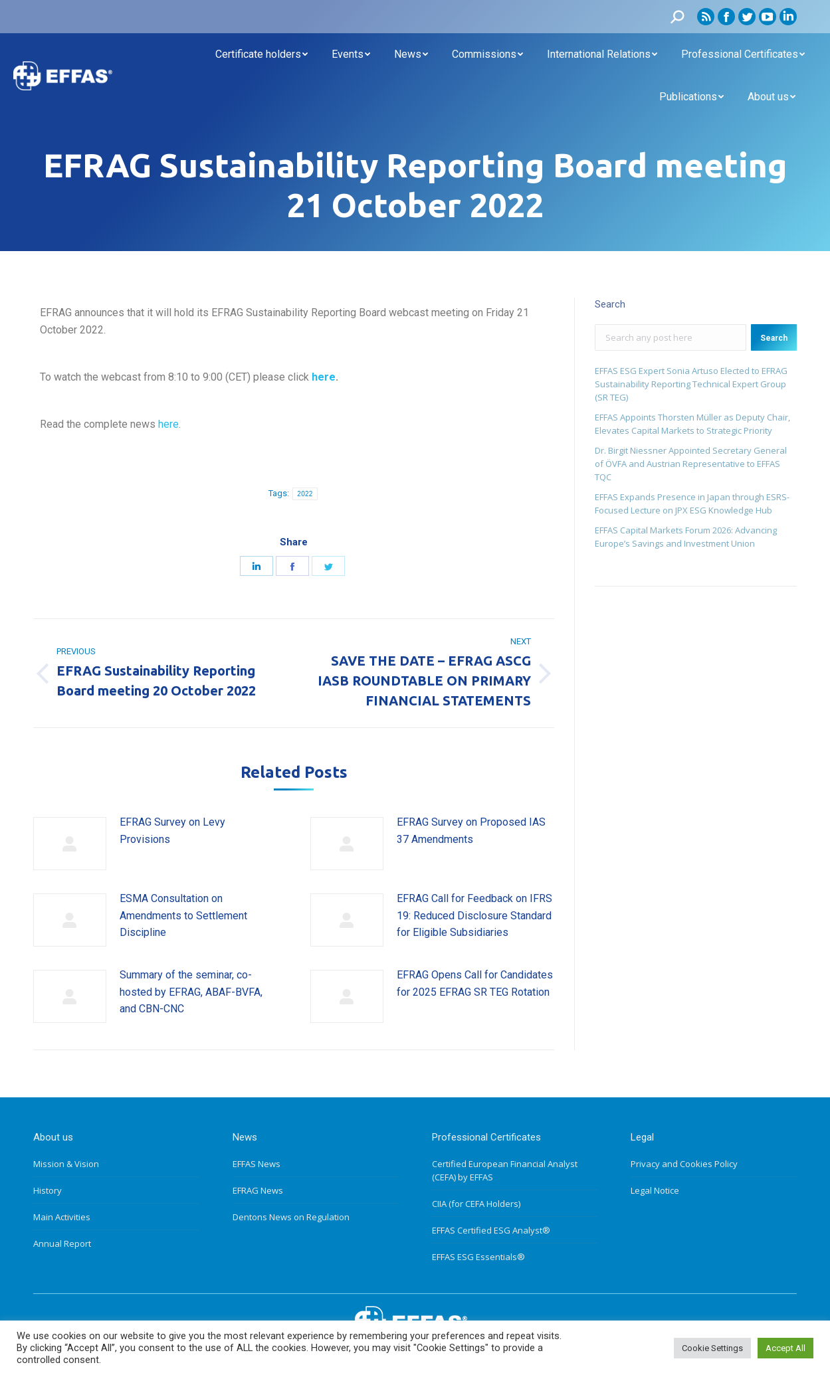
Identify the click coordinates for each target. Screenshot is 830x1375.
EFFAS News (256, 1164)
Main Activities (61, 1217)
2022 (304, 494)
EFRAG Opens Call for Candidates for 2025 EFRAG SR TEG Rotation (475, 983)
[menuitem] (261, 54)
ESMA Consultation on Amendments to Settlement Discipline (183, 915)
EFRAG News (258, 1190)
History (47, 1190)
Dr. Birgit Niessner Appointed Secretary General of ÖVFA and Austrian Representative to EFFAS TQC (691, 463)
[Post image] (69, 843)
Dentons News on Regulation (291, 1217)
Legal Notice (655, 1190)
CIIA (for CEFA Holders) (476, 1204)
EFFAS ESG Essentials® (478, 1257)
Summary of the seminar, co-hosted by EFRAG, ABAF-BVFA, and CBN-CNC (191, 991)
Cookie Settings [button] (712, 1348)
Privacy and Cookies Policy (684, 1164)
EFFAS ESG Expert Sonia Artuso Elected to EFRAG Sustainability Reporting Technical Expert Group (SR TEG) (691, 384)
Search (773, 338)
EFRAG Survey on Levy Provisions (172, 831)
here (324, 377)
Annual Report (62, 1243)
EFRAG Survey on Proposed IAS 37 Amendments (471, 831)
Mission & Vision (66, 1164)
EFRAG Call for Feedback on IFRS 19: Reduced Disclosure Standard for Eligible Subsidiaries (474, 915)
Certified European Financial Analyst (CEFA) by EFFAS (504, 1170)
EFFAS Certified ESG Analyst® (491, 1230)
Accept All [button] (785, 1348)
